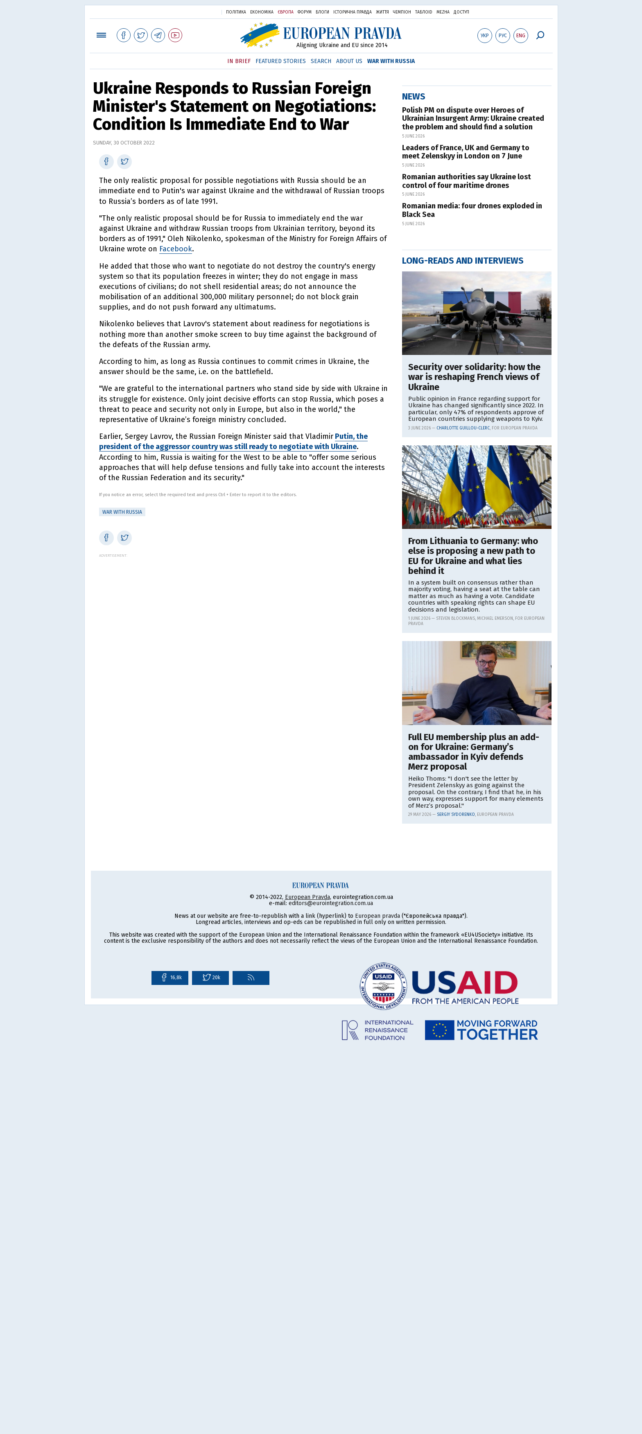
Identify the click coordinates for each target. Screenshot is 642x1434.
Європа (286, 12)
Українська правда (195, 12)
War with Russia (391, 61)
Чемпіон (402, 12)
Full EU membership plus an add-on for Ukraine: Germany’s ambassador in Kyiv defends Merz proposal (473, 1016)
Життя (382, 12)
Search (321, 61)
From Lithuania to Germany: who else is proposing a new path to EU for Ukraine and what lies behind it (473, 820)
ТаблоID (423, 12)
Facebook (175, 248)
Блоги (322, 12)
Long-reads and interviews (463, 524)
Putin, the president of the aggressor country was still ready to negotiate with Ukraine (233, 441)
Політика (236, 12)
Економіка (262, 12)
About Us (349, 61)
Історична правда (352, 12)
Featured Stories (280, 61)
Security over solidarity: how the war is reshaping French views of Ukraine (474, 641)
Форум (305, 12)
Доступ (461, 12)
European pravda (377, 1300)
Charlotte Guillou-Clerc (463, 691)
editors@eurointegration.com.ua (331, 1287)
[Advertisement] (243, 615)
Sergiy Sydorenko (456, 1078)
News (413, 360)
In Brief (239, 61)
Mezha (443, 12)
